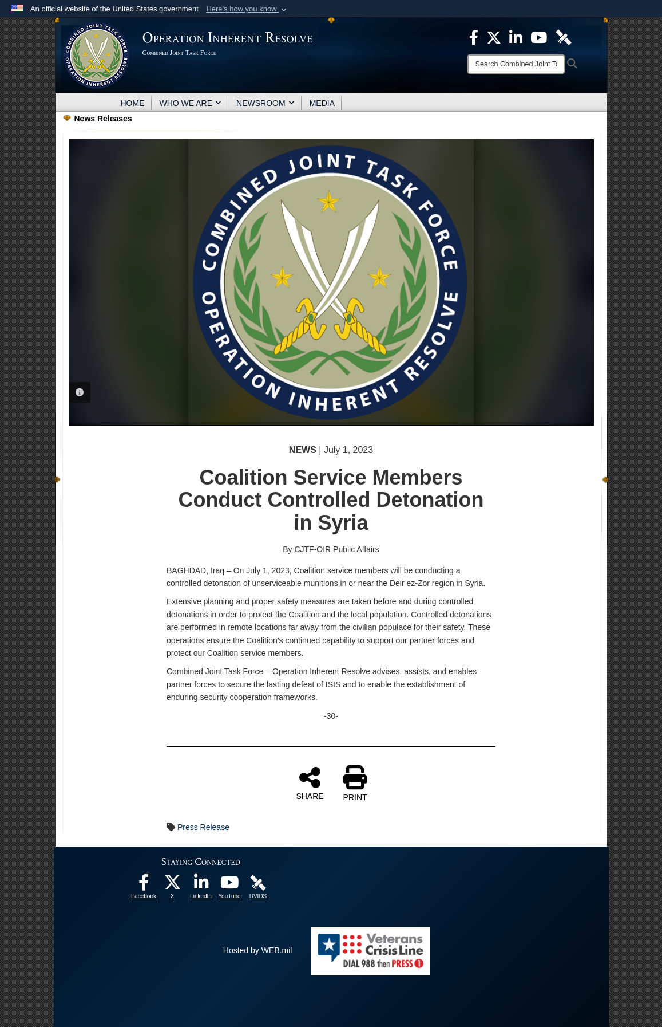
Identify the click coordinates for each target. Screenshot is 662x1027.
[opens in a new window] (143, 885)
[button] (247, 9)
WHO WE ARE (191, 103)
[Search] (516, 64)
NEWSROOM (265, 103)
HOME (133, 103)
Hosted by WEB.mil (257, 950)
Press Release (203, 827)
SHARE (309, 783)
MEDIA (322, 103)
